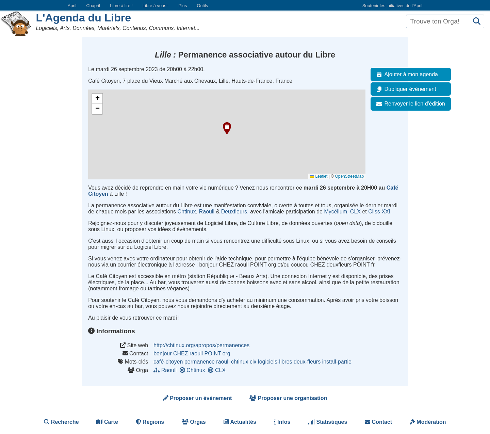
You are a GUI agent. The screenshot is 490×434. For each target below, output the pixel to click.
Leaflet (318, 176)
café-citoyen (168, 362)
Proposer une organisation (288, 398)
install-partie (337, 362)
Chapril (93, 5)
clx (253, 362)
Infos (282, 422)
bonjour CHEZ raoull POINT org (191, 353)
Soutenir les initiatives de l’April (392, 5)
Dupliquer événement (405, 89)
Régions (150, 422)
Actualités (240, 422)
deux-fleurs (307, 362)
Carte (107, 422)
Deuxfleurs (234, 211)
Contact (378, 422)
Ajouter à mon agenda (406, 74)
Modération (428, 422)
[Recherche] (476, 22)
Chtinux (187, 211)
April (72, 5)
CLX (355, 211)
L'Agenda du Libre (83, 18)
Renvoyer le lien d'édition (409, 104)
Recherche (61, 422)
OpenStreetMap (349, 176)
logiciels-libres (275, 362)
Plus (182, 5)
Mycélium (335, 211)
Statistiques (327, 422)
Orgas (194, 422)
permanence (199, 362)
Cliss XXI (379, 211)
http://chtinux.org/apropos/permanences (201, 345)
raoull (222, 362)
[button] (227, 128)
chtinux (239, 362)
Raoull (206, 211)
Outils (202, 5)
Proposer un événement (197, 398)
